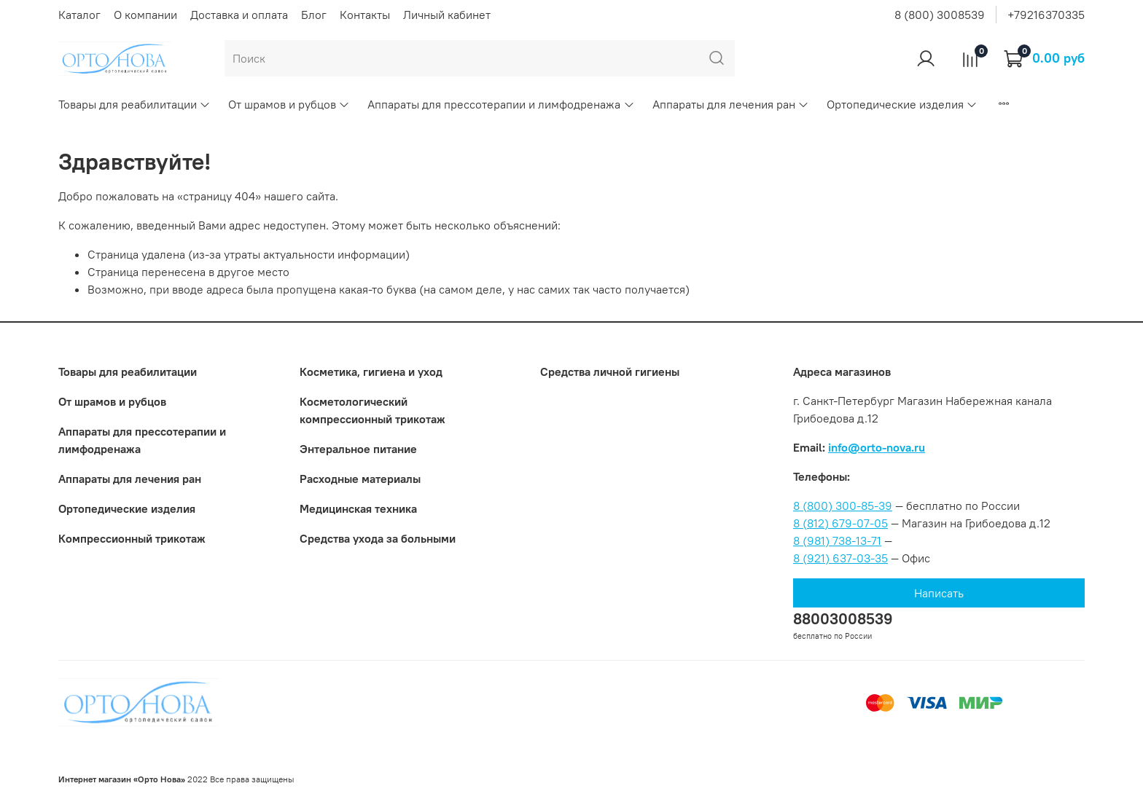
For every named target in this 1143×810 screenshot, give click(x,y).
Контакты (365, 14)
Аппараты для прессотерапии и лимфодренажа (500, 104)
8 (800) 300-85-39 (842, 505)
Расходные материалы (360, 478)
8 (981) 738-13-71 (837, 540)
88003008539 (843, 619)
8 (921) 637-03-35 (840, 558)
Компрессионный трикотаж (132, 538)
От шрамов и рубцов (289, 104)
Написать (939, 593)
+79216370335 (1046, 14)
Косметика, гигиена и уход (371, 371)
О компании (145, 14)
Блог (314, 14)
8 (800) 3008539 (939, 14)
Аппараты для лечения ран (730, 104)
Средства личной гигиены (609, 371)
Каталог (79, 14)
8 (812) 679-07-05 (840, 523)
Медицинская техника (358, 508)
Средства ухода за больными (378, 538)
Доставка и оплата (239, 14)
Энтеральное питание (358, 448)
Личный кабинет (447, 14)
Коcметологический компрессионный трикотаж (372, 410)
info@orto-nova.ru (876, 447)
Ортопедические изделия (902, 104)
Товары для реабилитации (134, 104)
